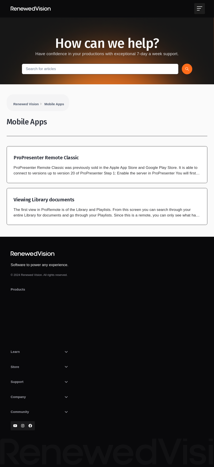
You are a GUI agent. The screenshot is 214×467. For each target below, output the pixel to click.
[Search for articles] (100, 69)
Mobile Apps (54, 104)
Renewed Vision (26, 104)
